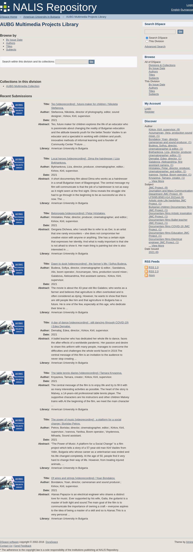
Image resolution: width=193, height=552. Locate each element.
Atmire (189, 542)
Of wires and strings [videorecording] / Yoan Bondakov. (83, 478)
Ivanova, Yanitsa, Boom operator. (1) (170, 174)
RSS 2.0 (153, 271)
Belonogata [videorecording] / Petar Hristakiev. (78, 213)
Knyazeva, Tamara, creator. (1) (167, 177)
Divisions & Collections (162, 65)
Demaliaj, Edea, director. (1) (165, 158)
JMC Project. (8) (158, 187)
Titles (9, 46)
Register (149, 111)
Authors (10, 43)
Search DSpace (156, 37)
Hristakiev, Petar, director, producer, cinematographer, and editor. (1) (169, 170)
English (175, 9)
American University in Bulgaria (41, 16)
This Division (155, 41)
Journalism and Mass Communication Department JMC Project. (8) (171, 192)
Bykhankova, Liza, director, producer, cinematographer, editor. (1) (170, 154)
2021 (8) (153, 252)
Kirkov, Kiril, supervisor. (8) (164, 129)
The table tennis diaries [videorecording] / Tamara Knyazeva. (86, 372)
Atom (152, 275)
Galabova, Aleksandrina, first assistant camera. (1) (165, 163)
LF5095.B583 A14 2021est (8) (166, 197)
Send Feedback (22, 545)
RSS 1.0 (153, 267)
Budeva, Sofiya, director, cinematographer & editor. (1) (166, 147)
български (187, 9)
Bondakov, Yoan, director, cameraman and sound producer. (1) (170, 141)
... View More (156, 181)
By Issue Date (14, 39)
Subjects (11, 49)
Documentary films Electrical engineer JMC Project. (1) (165, 241)
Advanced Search (155, 46)
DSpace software (9, 542)
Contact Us (6, 545)
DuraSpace (52, 542)
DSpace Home (8, 16)
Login (189, 5)
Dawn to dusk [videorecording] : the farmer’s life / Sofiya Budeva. (89, 263)
